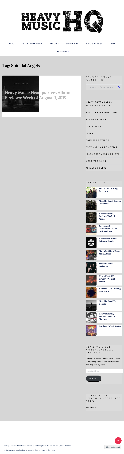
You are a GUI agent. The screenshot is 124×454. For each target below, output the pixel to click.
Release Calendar (32, 44)
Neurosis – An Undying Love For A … (109, 290)
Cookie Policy (50, 450)
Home (11, 44)
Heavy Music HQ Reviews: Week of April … (107, 216)
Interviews (72, 44)
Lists (113, 44)
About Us (62, 52)
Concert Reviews (97, 140)
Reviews (54, 44)
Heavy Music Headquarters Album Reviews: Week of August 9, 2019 (37, 95)
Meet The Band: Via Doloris (107, 302)
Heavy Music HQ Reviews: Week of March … (107, 279)
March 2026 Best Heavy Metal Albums (109, 252)
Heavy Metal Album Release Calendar (107, 239)
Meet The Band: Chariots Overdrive (110, 202)
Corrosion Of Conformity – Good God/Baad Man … (108, 229)
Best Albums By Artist (102, 147)
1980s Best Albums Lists (103, 154)
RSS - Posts (91, 407)
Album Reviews (96, 119)
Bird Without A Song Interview (108, 189)
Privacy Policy (96, 168)
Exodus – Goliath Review (110, 326)
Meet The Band (94, 44)
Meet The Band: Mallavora (106, 265)
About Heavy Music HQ (101, 113)
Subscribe (93, 378)
